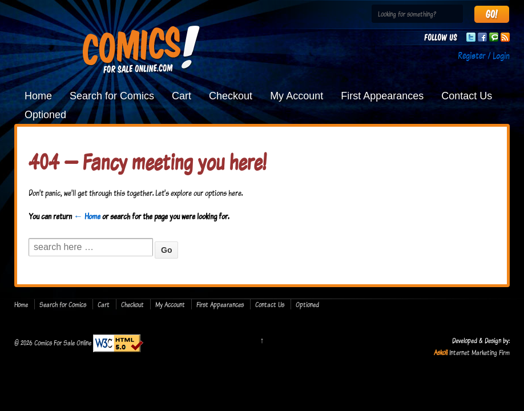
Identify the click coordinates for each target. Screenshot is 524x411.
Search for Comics (112, 96)
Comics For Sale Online (63, 342)
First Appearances (382, 96)
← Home (87, 216)
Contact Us (466, 96)
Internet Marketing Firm (479, 352)
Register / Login (484, 55)
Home (38, 96)
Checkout (230, 96)
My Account (296, 96)
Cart (181, 96)
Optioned (45, 114)
